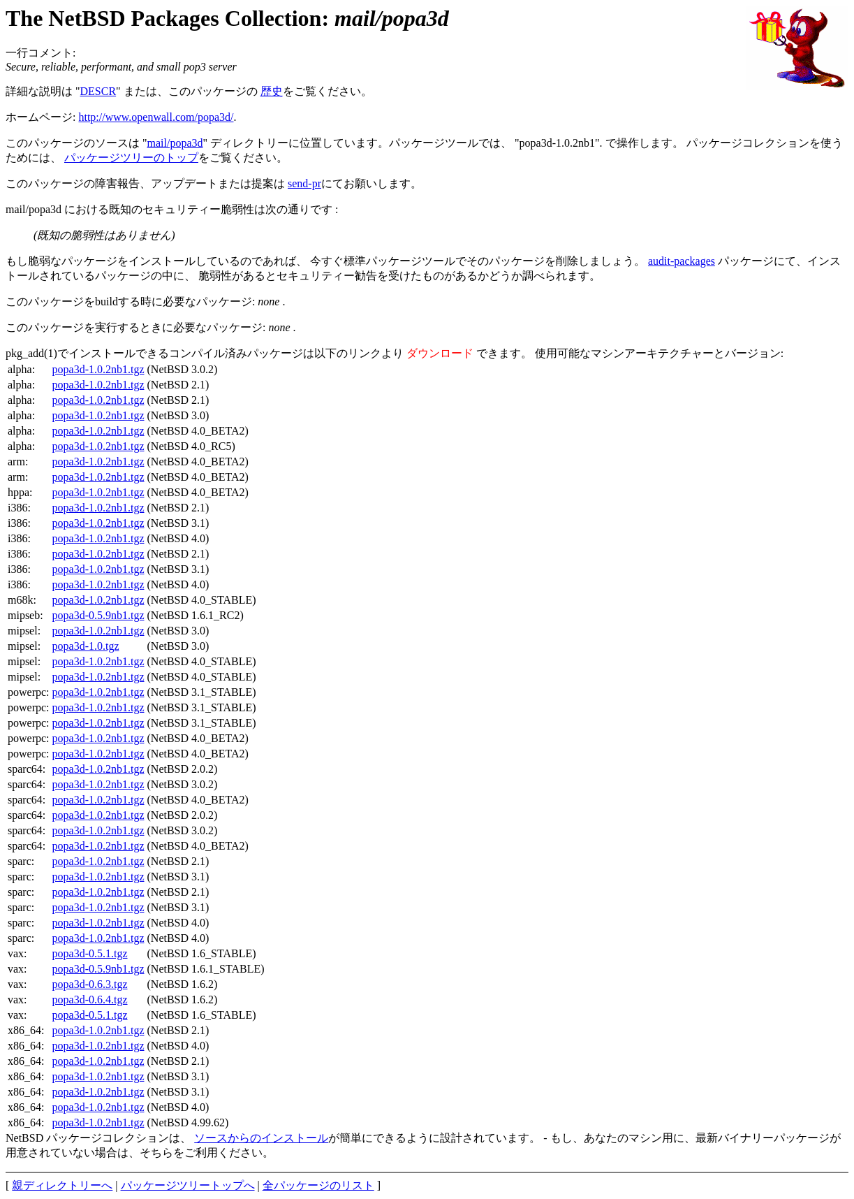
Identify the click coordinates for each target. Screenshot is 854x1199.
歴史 (271, 91)
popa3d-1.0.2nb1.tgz (98, 369)
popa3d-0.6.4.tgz (90, 999)
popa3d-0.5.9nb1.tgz (98, 615)
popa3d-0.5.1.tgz (90, 953)
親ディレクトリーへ (62, 1185)
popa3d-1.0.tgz (85, 646)
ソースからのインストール (261, 1138)
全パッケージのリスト (318, 1185)
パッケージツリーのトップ (131, 158)
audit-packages (681, 261)
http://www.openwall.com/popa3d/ (155, 117)
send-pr (304, 183)
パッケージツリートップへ (188, 1185)
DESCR (98, 91)
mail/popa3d (175, 143)
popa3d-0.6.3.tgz (90, 984)
